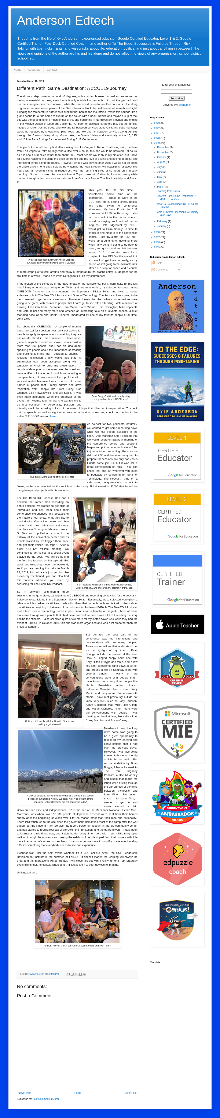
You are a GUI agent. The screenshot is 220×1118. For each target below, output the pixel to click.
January (162, 226)
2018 (157, 232)
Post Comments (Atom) (45, 1099)
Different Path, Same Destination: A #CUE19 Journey (176, 197)
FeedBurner (184, 104)
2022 (157, 128)
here (53, 416)
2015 (157, 247)
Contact (52, 69)
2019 (157, 143)
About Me (34, 69)
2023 (157, 123)
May (160, 177)
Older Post (130, 1092)
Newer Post (24, 1092)
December (163, 147)
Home (17, 69)
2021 (157, 133)
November (163, 152)
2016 (157, 242)
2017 (157, 237)
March (161, 186)
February (162, 221)
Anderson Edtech (65, 20)
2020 (157, 138)
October (162, 157)
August (161, 162)
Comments (160, 269)
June (160, 171)
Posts (157, 263)
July (159, 167)
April (160, 181)
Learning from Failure (169, 191)
